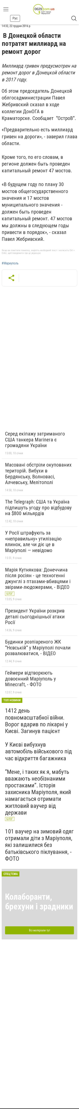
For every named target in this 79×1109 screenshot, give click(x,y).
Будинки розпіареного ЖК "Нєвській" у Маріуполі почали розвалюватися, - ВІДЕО (38, 647)
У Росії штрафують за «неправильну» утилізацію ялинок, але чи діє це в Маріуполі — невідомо (33, 541)
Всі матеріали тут (39, 930)
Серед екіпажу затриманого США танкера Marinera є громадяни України (35, 439)
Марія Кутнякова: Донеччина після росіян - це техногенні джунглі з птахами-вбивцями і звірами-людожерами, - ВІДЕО (38, 578)
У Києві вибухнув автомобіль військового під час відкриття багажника (38, 751)
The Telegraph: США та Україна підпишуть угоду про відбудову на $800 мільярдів (38, 507)
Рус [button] (15, 18)
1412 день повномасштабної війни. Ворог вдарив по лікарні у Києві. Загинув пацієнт (36, 721)
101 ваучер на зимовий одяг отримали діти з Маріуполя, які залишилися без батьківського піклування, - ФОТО (39, 845)
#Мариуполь (10, 263)
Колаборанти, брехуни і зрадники (39, 902)
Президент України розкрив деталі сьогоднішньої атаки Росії (35, 616)
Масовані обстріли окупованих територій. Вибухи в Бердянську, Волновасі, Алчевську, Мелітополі (38, 473)
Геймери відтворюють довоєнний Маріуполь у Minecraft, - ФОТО (30, 678)
